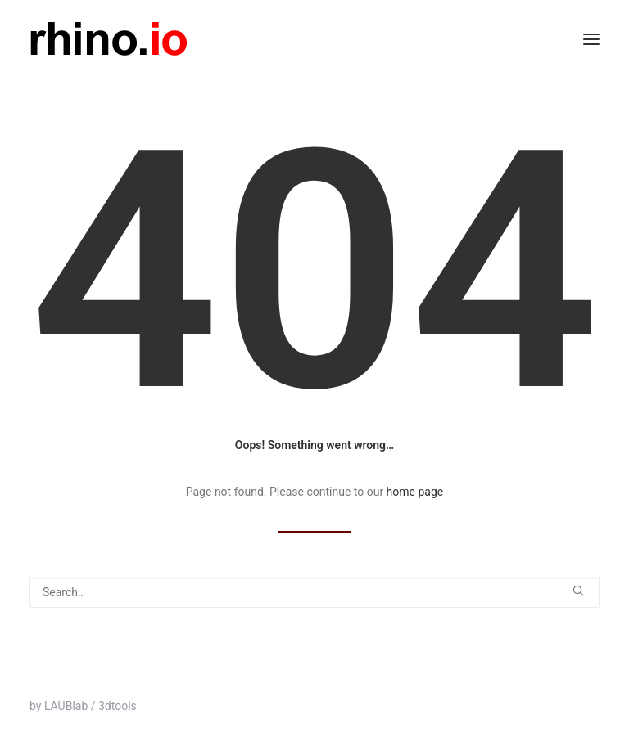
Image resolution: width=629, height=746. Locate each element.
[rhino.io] (108, 39)
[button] (591, 39)
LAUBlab (66, 705)
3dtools (117, 705)
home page (415, 491)
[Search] (314, 592)
